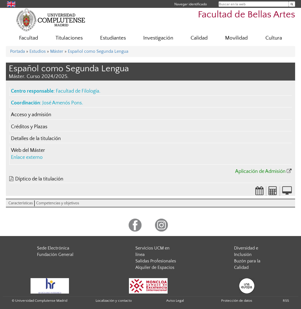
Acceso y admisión (31, 115)
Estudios (37, 51)
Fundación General (55, 254)
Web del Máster (28, 150)
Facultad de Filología (77, 91)
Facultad (28, 38)
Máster (56, 51)
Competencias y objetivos (57, 203)
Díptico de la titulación (39, 179)
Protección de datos (236, 301)
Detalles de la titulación (36, 138)
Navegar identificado (190, 4)
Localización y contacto (114, 301)
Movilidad (236, 38)
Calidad (199, 38)
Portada (17, 51)
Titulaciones (69, 38)
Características (20, 203)
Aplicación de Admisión (260, 171)
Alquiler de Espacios (154, 267)
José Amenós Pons (62, 103)
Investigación (158, 38)
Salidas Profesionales (155, 261)
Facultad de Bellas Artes (246, 15)
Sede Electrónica (53, 248)
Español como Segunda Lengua (98, 51)
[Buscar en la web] (292, 4)
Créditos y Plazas (29, 127)
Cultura (273, 38)
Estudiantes (113, 38)
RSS (286, 301)
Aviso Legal (175, 301)
